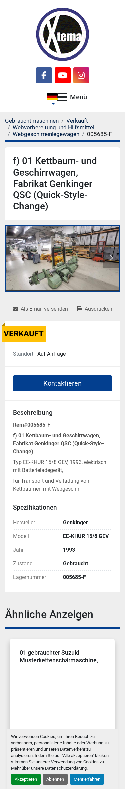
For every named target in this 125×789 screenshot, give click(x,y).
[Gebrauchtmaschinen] (32, 120)
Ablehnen (55, 779)
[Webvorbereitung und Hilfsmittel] (53, 127)
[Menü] (62, 97)
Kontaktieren (62, 383)
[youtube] (63, 75)
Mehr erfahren (87, 779)
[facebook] (44, 75)
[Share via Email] (40, 309)
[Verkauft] (77, 120)
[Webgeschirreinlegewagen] (46, 134)
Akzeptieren (26, 779)
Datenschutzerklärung (66, 768)
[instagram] (81, 75)
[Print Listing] (94, 309)
